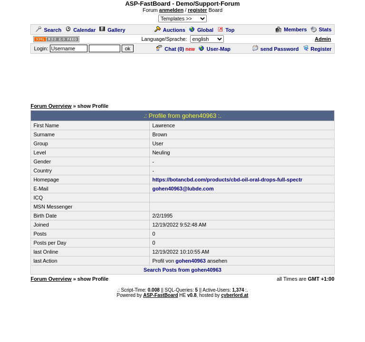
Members (291, 29)
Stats (321, 29)
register (197, 10)
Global (201, 30)
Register (317, 49)
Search (48, 30)
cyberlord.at (234, 295)
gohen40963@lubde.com (182, 188)
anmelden (171, 10)
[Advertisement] (182, 76)
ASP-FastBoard (160, 295)
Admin (323, 39)
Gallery (112, 30)
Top (225, 30)
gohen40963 (190, 261)
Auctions (169, 30)
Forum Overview (50, 106)
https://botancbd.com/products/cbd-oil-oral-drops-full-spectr (227, 179)
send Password (275, 49)
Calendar (80, 30)
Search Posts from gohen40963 (182, 270)
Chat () (170, 49)
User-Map (215, 49)
